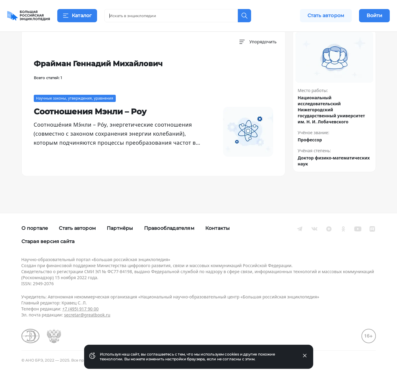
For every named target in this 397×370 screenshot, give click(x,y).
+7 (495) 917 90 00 (80, 309)
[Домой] (28, 15)
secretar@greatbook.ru (87, 315)
